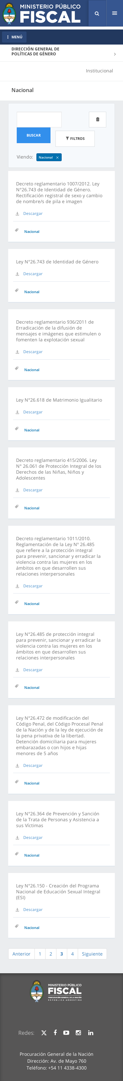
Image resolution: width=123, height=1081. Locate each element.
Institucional (99, 70)
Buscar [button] (34, 135)
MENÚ (14, 36)
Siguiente (92, 954)
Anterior (21, 954)
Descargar (33, 213)
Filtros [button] (75, 138)
